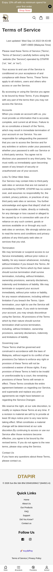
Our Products (26, 507)
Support (26, 515)
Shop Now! (25, 10)
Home (26, 500)
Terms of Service (19, 558)
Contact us (26, 523)
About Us (26, 503)
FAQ (26, 511)
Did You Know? (26, 519)
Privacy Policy (35, 558)
